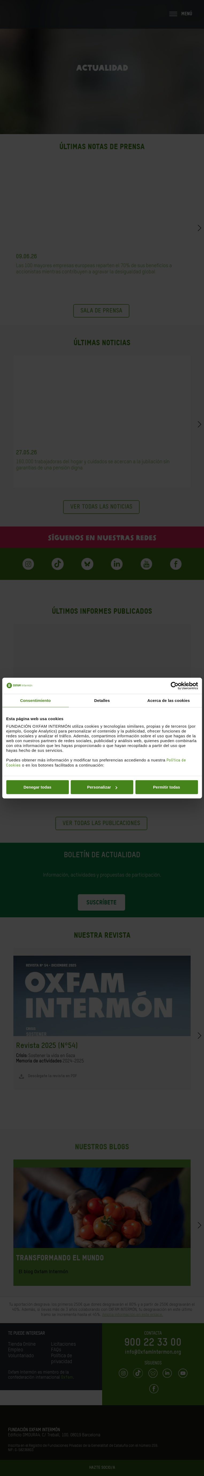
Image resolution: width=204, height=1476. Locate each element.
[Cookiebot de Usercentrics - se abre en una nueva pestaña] (174, 686)
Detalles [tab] (102, 700)
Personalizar (102, 787)
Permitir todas (166, 787)
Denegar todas (37, 787)
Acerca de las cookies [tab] (168, 700)
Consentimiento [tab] (35, 700)
